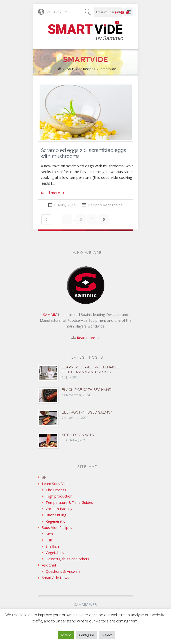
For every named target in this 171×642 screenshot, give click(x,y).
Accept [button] (66, 635)
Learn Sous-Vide (55, 483)
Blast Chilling (56, 515)
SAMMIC (50, 314)
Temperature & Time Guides (69, 502)
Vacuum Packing (59, 508)
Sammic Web (85, 604)
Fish (49, 540)
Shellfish (52, 546)
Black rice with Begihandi (87, 390)
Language (50, 12)
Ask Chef (49, 565)
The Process (56, 490)
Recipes (95, 204)
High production (59, 496)
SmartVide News (55, 577)
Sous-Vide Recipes (81, 68)
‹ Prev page (46, 219)
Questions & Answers (63, 571)
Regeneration (57, 521)
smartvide (108, 68)
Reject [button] (107, 635)
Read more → (88, 337)
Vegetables (113, 204)
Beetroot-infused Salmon (87, 412)
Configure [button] (86, 635)
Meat (50, 533)
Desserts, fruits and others (67, 558)
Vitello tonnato (78, 435)
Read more (53, 192)
